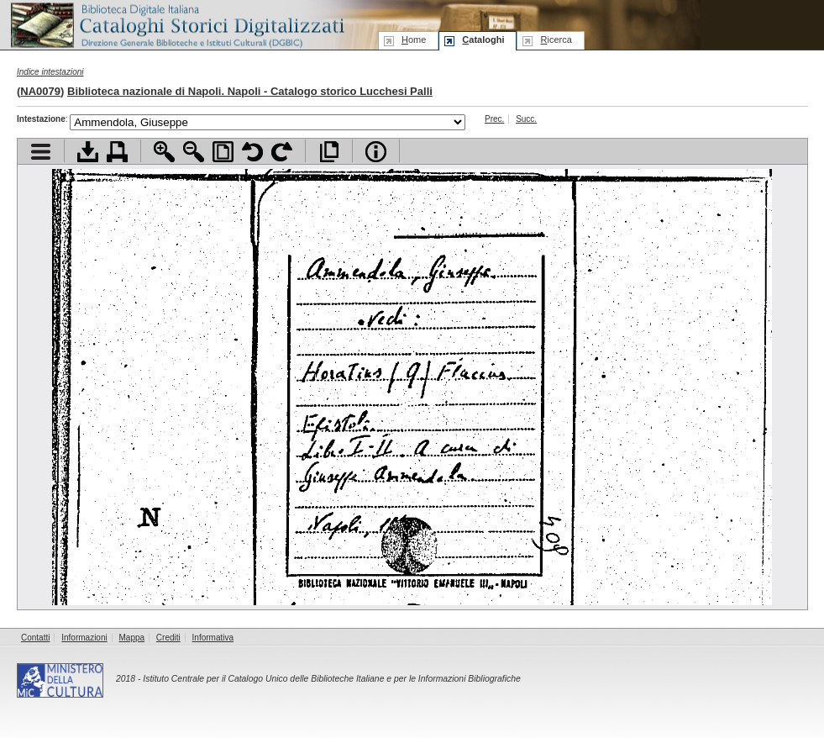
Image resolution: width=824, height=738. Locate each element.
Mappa (132, 637)
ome (414, 39)
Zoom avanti (164, 151)
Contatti (35, 637)
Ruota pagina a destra (281, 151)
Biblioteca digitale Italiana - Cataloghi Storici (176, 24)
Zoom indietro (193, 151)
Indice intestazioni (50, 71)
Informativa (213, 637)
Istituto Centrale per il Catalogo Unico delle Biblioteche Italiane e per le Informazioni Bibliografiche (331, 678)
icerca (555, 39)
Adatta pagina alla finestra (223, 151)
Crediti (168, 637)
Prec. (494, 119)
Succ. (526, 119)
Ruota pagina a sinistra (252, 151)
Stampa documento (117, 151)
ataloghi (483, 39)
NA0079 (40, 91)
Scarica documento (87, 151)
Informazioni (84, 637)
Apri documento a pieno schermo (328, 151)
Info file (375, 151)
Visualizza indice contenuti (40, 151)
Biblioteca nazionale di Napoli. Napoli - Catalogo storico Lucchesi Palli (250, 91)
